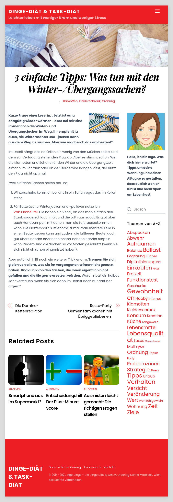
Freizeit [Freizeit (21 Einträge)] (134, 274)
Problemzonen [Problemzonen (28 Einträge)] (143, 363)
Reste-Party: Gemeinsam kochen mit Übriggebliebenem (90, 311)
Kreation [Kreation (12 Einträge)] (154, 315)
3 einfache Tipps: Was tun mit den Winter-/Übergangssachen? (86, 82)
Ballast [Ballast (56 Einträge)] (152, 250)
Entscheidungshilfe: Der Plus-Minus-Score (66, 402)
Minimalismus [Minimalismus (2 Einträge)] (152, 341)
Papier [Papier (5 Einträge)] (153, 353)
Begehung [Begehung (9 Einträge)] (136, 256)
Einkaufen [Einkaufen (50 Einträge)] (139, 267)
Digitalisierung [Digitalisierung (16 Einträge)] (141, 262)
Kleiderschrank (90, 101)
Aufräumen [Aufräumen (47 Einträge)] (141, 243)
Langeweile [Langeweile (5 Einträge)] (150, 322)
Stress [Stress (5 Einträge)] (155, 370)
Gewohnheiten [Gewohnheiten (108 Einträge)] (145, 294)
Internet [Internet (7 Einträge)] (155, 299)
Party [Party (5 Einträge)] (130, 358)
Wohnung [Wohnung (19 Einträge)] (137, 406)
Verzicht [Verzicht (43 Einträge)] (137, 388)
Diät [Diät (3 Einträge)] (158, 262)
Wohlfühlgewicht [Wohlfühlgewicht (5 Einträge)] (151, 401)
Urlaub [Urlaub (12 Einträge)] (149, 376)
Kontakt (109, 467)
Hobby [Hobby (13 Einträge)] (141, 298)
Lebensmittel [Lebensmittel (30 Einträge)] (142, 327)
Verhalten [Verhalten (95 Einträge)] (141, 382)
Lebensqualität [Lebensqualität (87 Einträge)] (145, 336)
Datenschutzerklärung (65, 467)
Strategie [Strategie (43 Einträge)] (138, 369)
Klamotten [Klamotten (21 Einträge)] (138, 304)
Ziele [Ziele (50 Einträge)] (133, 412)
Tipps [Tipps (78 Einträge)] (134, 376)
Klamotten (70, 101)
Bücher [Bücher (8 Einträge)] (151, 256)
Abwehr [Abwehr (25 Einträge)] (135, 238)
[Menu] (157, 11)
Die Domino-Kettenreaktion (28, 308)
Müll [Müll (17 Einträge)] (131, 346)
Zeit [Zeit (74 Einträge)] (153, 406)
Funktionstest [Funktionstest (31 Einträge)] (142, 280)
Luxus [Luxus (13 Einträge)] (139, 340)
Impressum (92, 467)
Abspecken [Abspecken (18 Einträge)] (138, 232)
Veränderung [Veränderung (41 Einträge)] (143, 394)
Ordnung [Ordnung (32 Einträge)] (137, 352)
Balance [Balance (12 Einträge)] (134, 250)
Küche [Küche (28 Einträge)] (134, 321)
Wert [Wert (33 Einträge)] (132, 400)
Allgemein (14, 389)
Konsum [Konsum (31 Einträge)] (136, 315)
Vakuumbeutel (26, 212)
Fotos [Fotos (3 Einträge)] (156, 268)
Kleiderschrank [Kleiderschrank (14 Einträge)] (141, 310)
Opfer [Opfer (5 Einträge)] (140, 347)
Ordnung (108, 101)
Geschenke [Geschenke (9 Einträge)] (136, 285)
